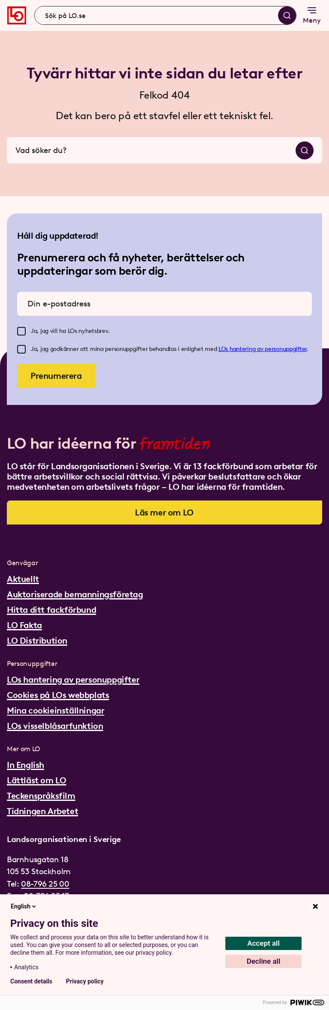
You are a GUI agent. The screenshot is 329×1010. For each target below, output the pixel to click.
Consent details (31, 981)
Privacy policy (85, 981)
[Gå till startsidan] (17, 15)
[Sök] (287, 15)
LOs (224, 349)
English (24, 906)
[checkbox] (21, 331)
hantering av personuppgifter (268, 349)
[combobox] (165, 15)
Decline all (264, 961)
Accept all (263, 943)
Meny (312, 14)
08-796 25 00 (45, 884)
